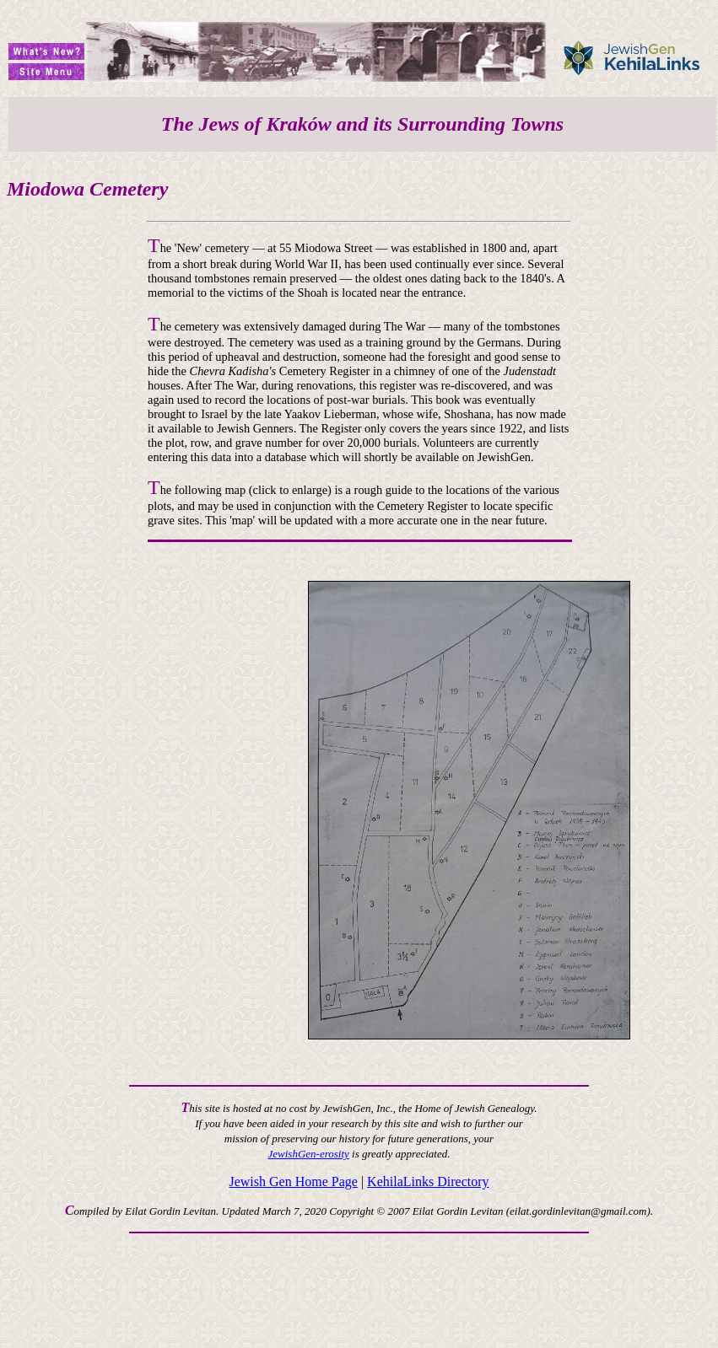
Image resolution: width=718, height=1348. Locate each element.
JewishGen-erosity (308, 1153)
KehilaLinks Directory (428, 1181)
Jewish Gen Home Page (293, 1181)
